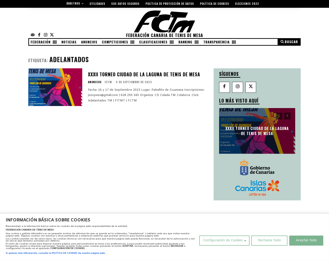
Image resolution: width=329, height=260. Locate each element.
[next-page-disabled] (287, 116)
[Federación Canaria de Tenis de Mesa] (164, 24)
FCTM (108, 82)
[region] (164, 237)
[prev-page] (279, 116)
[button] (289, 41)
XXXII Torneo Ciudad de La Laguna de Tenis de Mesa (144, 74)
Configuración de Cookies (223, 240)
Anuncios (95, 82)
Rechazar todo (269, 240)
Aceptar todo (306, 240)
